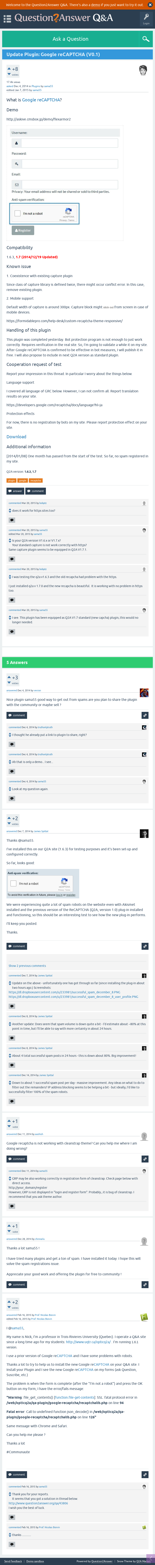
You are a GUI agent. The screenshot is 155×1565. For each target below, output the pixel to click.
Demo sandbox (35, 1561)
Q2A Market (143, 1561)
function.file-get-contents (74, 1397)
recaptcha (36, 480)
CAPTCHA (64, 1356)
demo (95, 5)
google (22, 480)
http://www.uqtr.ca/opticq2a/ (88, 1342)
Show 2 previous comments (27, 966)
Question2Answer (102, 1561)
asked (9, 86)
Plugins (36, 86)
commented (15, 503)
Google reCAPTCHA (41, 99)
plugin (11, 480)
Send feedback (13, 1561)
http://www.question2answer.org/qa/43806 (38, 1503)
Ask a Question (71, 39)
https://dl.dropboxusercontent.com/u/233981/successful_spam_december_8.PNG (64, 992)
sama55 (17, 1328)
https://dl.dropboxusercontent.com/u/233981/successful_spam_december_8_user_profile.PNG (73, 996)
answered (11, 690)
